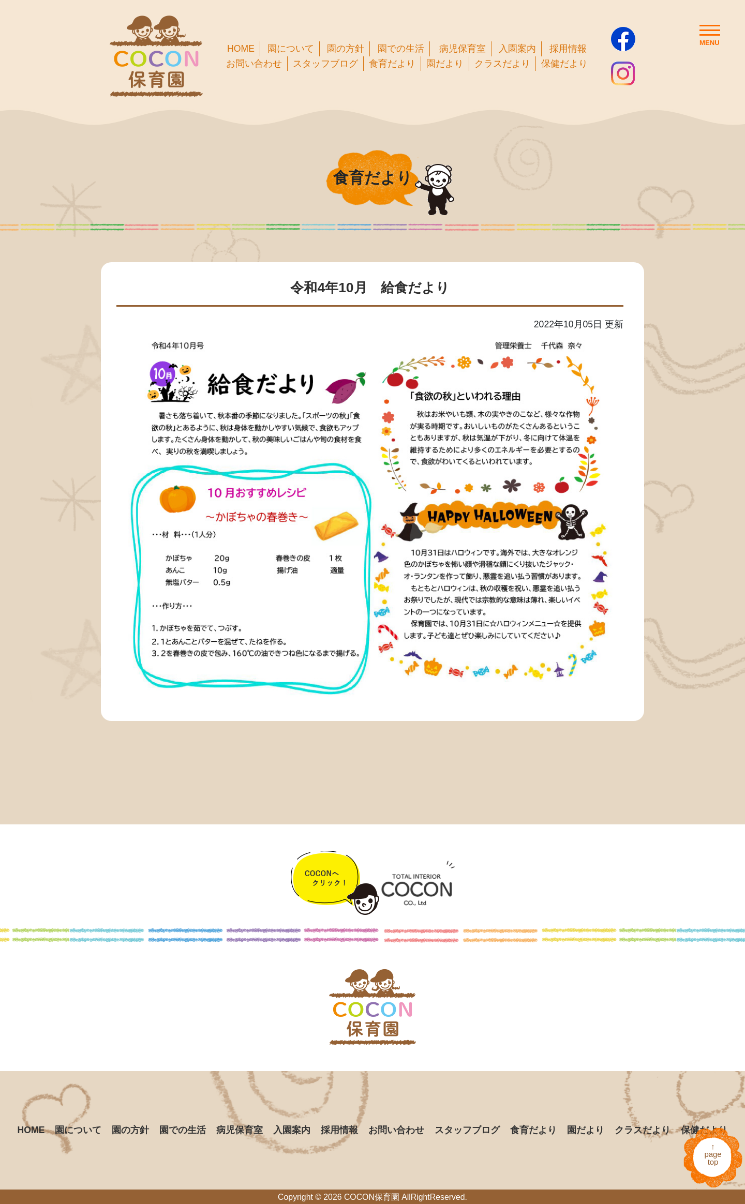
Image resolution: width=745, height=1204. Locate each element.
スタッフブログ (325, 63)
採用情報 (568, 48)
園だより (445, 63)
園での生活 (401, 48)
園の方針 (345, 48)
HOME (241, 48)
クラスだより (502, 63)
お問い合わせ (254, 63)
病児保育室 (462, 48)
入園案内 (517, 48)
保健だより (564, 63)
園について (290, 48)
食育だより (392, 63)
